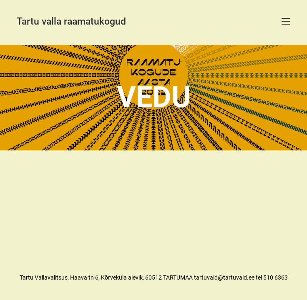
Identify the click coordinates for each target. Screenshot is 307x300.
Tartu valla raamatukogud (71, 21)
